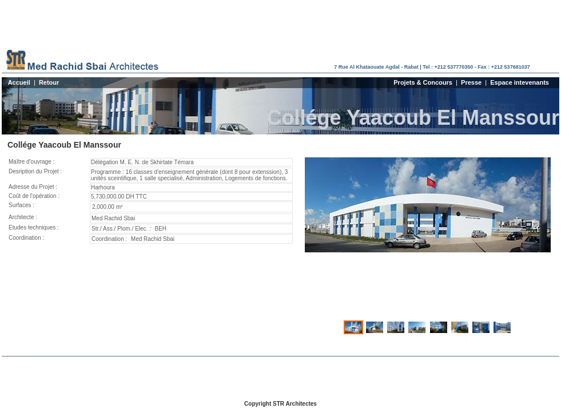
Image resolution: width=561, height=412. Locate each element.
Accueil (19, 82)
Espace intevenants (519, 82)
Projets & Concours (423, 82)
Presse (471, 82)
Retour (49, 82)
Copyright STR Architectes (280, 404)
